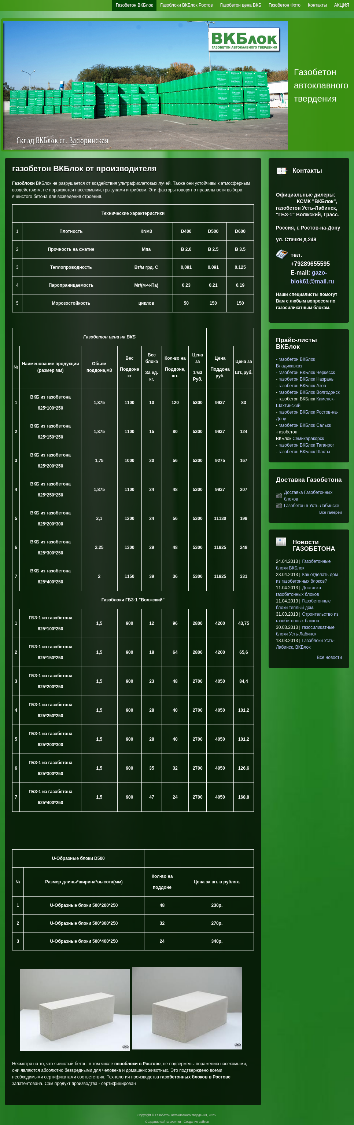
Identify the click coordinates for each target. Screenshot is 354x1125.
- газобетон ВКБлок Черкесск (305, 372)
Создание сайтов (196, 1122)
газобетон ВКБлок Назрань (306, 379)
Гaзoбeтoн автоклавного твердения (321, 85)
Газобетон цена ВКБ (240, 5)
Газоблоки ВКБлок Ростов (186, 5)
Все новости (329, 657)
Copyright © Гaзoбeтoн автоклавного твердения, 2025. (177, 1115)
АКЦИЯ (341, 5)
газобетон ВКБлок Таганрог (306, 445)
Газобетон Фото (284, 5)
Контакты (317, 5)
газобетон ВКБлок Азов (301, 385)
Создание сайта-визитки (163, 1122)
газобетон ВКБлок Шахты (304, 451)
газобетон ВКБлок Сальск (305, 425)
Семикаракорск (308, 438)
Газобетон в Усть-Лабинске (311, 505)
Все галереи (330, 512)
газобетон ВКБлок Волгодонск (309, 392)
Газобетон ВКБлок (134, 5)
